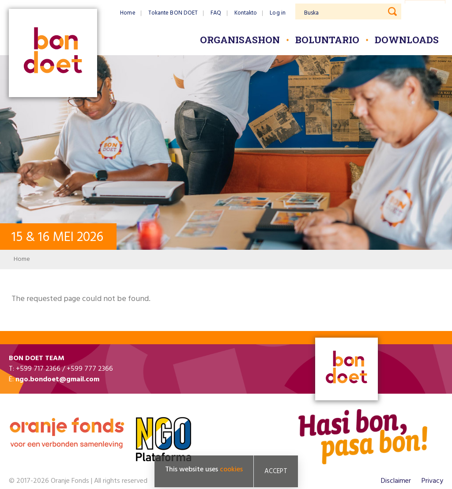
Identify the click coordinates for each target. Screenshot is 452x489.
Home (127, 13)
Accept (275, 471)
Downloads (407, 40)
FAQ (216, 13)
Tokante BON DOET (173, 13)
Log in (278, 13)
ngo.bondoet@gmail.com (57, 379)
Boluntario (327, 40)
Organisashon (240, 40)
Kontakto (245, 13)
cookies (231, 469)
